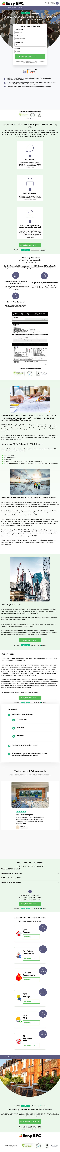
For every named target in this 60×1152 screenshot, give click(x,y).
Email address (18, 36)
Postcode (17, 48)
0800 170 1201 (34, 898)
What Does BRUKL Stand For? (11, 873)
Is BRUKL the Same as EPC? (11, 878)
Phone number (18, 42)
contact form (21, 660)
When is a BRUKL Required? (11, 869)
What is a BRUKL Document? (11, 882)
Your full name (18, 29)
